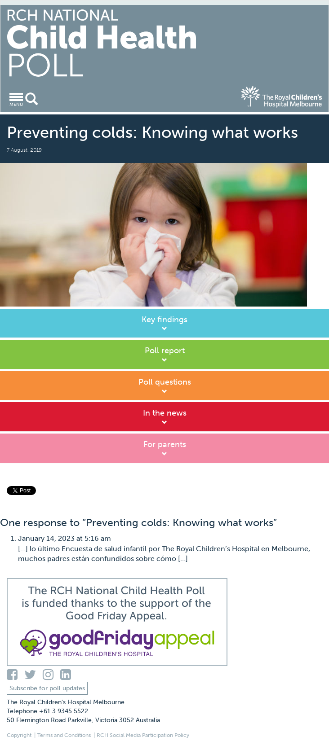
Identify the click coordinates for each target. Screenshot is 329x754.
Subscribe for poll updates (47, 688)
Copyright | (21, 735)
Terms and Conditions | (66, 735)
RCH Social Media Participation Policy (143, 735)
